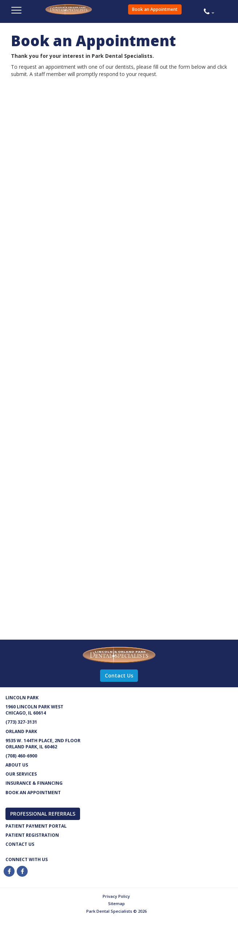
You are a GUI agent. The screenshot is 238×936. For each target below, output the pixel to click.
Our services (21, 774)
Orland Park (21, 731)
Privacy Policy (116, 896)
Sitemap (116, 903)
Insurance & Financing (34, 783)
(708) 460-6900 (21, 756)
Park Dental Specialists (84, 13)
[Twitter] (22, 871)
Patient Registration (32, 835)
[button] (218, 11)
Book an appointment (33, 792)
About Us (16, 765)
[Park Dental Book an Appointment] (107, 361)
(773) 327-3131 (21, 722)
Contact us (19, 844)
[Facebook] (9, 871)
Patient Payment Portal (36, 826)
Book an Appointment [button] (155, 9)
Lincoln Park (22, 698)
